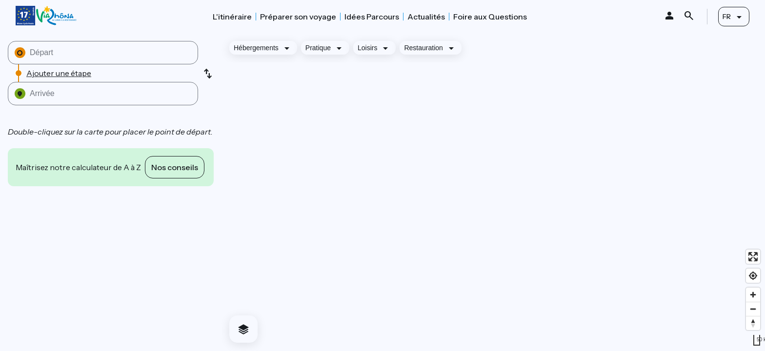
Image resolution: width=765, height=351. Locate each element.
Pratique (318, 48)
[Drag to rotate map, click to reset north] (753, 323)
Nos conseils (174, 167)
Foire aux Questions (490, 16)
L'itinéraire (232, 16)
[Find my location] (753, 276)
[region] (493, 192)
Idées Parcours (371, 16)
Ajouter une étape (58, 73)
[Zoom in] (753, 295)
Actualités (426, 16)
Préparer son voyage (298, 16)
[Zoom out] (753, 309)
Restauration (423, 48)
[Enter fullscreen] (753, 257)
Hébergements (256, 48)
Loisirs (367, 48)
